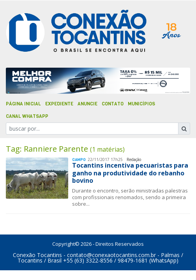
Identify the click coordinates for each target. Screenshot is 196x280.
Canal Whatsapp (27, 116)
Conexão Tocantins (37, 255)
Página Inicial (23, 104)
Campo (79, 159)
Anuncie (87, 104)
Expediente (59, 104)
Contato (113, 104)
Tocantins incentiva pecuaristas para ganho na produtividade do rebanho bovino (130, 172)
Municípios (141, 104)
